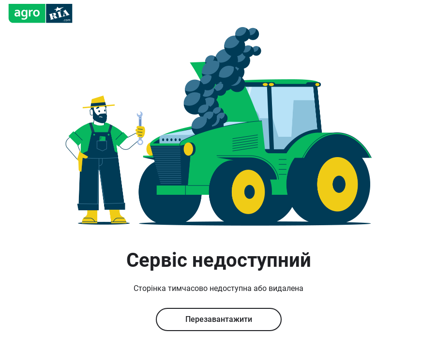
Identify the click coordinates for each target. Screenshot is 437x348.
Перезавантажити (218, 319)
